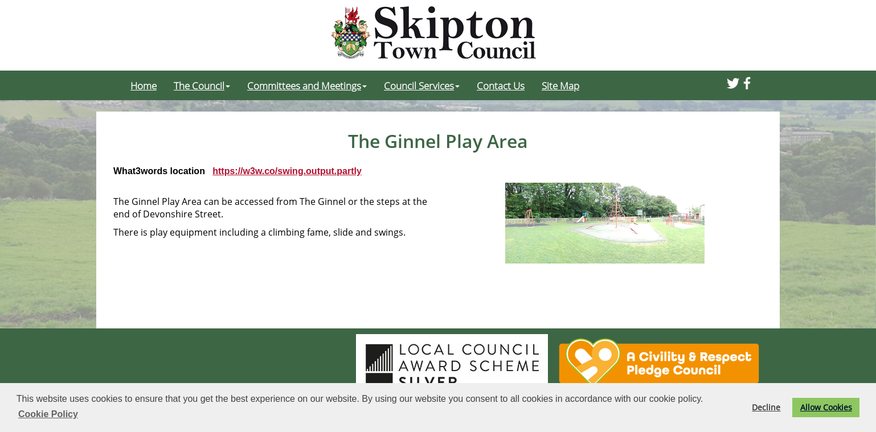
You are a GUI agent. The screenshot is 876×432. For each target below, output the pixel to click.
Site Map (560, 85)
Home (143, 85)
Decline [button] (766, 407)
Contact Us (501, 85)
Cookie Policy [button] (48, 414)
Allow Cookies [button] (826, 407)
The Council (202, 85)
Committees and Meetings (307, 85)
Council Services (422, 85)
